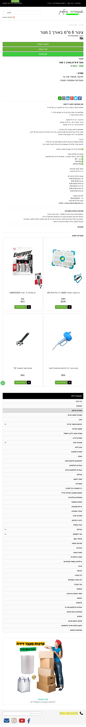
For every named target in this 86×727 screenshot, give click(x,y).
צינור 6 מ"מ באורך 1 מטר (61, 32)
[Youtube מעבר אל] (22, 722)
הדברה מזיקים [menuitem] (77, 520)
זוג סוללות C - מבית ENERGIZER (23, 293)
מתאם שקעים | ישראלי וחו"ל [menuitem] (71, 493)
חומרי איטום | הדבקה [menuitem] (74, 594)
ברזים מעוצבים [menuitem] (77, 507)
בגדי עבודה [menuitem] (78, 585)
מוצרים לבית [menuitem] (77, 442)
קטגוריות (76, 395)
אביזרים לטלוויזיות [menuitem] (75, 465)
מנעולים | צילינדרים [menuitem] (75, 497)
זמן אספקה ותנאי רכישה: (73, 104)
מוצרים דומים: (77, 236)
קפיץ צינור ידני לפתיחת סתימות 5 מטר (63, 368)
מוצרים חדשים (73, 25)
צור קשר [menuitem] (70, 3)
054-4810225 (69, 713)
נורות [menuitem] (80, 566)
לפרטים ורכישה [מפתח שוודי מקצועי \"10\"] (20, 382)
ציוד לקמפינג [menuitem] (77, 534)
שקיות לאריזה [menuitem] (77, 429)
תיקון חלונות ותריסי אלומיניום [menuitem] (71, 626)
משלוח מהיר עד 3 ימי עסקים (12, 3)
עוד (49, 3)
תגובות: (80, 227)
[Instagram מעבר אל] (14, 722)
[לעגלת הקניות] (9, 17)
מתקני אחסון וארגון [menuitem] (75, 621)
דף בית (81, 25)
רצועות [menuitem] (79, 598)
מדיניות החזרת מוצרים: (73, 211)
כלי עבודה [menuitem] (78, 575)
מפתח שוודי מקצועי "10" (22, 368)
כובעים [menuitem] (79, 571)
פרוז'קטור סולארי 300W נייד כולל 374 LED (63, 293)
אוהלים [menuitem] (79, 529)
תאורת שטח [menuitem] (77, 553)
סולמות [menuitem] (79, 589)
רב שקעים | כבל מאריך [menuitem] (74, 488)
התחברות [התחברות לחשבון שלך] (15, 1)
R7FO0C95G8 (73, 36)
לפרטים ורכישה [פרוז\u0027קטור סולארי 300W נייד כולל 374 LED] (61, 307)
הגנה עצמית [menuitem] (77, 525)
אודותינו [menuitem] (78, 3)
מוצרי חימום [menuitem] (78, 479)
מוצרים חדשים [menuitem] (77, 410)
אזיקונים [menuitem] (79, 603)
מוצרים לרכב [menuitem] (77, 438)
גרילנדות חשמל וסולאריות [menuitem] (73, 562)
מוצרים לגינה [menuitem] (77, 516)
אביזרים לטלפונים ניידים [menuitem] (73, 470)
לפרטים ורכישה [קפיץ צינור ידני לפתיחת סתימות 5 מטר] (61, 382)
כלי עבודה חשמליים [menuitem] (75, 580)
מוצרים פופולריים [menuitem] (59, 3)
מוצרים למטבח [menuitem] (76, 452)
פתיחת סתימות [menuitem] (77, 502)
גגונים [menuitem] (80, 456)
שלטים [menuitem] (79, 617)
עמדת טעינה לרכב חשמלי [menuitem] (73, 433)
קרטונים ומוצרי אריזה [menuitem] (74, 424)
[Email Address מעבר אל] (6, 722)
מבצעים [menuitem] (79, 406)
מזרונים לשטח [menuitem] (77, 543)
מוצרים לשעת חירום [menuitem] (75, 415)
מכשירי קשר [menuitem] (77, 539)
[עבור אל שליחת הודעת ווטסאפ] (3, 383)
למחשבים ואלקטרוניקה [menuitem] (73, 461)
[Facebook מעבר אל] (28, 722)
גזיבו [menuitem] (80, 420)
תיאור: (80, 59)
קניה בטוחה (43, 699)
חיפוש (9, 12)
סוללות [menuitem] (79, 475)
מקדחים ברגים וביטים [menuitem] (74, 612)
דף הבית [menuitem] (79, 401)
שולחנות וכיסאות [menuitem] (76, 630)
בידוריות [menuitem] (79, 548)
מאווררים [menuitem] (79, 484)
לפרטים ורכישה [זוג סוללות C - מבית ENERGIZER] (20, 307)
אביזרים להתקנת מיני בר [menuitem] (73, 607)
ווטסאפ (43, 54)
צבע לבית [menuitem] (78, 447)
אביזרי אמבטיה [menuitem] (76, 511)
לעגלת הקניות (7, 17)
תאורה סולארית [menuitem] (76, 557)
